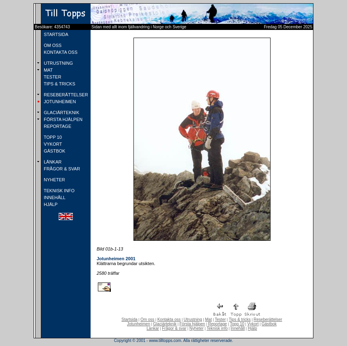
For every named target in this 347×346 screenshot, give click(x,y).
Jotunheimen (138, 324)
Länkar (153, 328)
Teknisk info (217, 328)
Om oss (147, 319)
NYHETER (53, 179)
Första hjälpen (192, 324)
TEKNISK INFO (58, 190)
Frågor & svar (174, 328)
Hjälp (252, 328)
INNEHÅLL (54, 197)
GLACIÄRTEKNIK (60, 112)
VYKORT (52, 144)
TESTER (51, 76)
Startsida (129, 319)
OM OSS (51, 45)
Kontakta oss (169, 319)
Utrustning (193, 319)
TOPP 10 (52, 137)
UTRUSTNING (57, 63)
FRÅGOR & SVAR (61, 168)
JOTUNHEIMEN (59, 101)
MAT (47, 70)
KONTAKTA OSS (59, 52)
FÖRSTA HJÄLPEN (62, 119)
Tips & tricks (240, 319)
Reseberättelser (268, 319)
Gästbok (269, 324)
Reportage (217, 324)
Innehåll (238, 328)
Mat (208, 319)
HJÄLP (49, 204)
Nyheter (196, 328)
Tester (220, 319)
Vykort (252, 324)
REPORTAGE (56, 126)
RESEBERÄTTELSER (65, 94)
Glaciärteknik (165, 324)
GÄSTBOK (53, 151)
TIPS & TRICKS (58, 83)
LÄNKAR (51, 161)
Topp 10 (237, 324)
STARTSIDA (55, 34)
